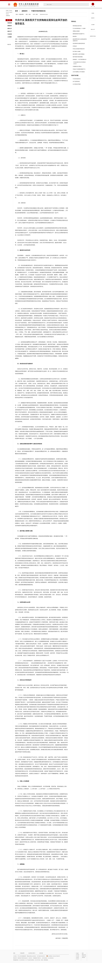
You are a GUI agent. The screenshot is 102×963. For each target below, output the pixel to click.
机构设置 (10, 22)
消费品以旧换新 (76, 31)
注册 (94, 6)
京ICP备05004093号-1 (41, 956)
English (7, 10)
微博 (83, 953)
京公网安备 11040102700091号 (53, 956)
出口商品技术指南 (77, 84)
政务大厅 (10, 31)
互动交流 (10, 34)
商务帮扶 (75, 36)
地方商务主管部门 (31, 953)
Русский (7, 12)
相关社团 (41, 953)
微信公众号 (84, 954)
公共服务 (10, 36)
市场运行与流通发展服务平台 (79, 69)
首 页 (8, 20)
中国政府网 (22, 953)
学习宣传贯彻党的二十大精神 (79, 28)
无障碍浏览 (8, 15)
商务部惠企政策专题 (77, 25)
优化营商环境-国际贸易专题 (79, 43)
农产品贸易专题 (76, 81)
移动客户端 (84, 956)
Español (10, 12)
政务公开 (10, 28)
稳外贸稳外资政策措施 (77, 56)
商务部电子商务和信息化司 (23, 958)
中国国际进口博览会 (77, 66)
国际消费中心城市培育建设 (78, 54)
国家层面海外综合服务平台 (78, 33)
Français (10, 10)
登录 (92, 6)
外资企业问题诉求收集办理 (78, 48)
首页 (16, 11)
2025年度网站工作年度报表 (79, 71)
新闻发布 (10, 25)
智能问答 (9, 44)
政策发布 (24, 11)
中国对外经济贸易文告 (38, 11)
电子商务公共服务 (77, 51)
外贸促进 (75, 46)
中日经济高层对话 (77, 78)
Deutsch (7, 13)
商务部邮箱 (46, 959)
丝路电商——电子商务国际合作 (79, 59)
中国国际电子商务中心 (37, 958)
